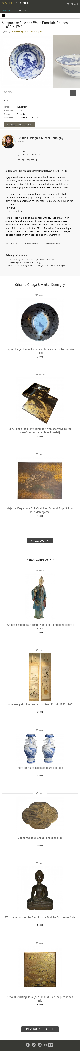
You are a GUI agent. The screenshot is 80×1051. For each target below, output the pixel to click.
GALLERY (21, 160)
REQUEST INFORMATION (19, 124)
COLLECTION (32, 160)
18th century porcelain (51, 243)
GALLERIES (22, 10)
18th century (15, 243)
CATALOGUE (7, 10)
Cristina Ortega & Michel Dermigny (40, 138)
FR (68, 4)
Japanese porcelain (31, 243)
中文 (76, 4)
